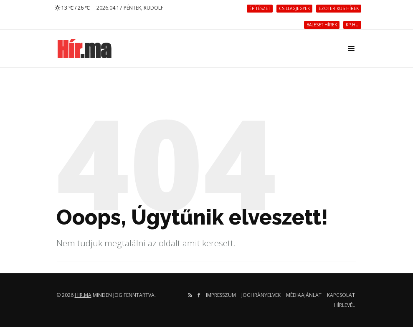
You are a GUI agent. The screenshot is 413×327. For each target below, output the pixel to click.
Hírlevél (344, 305)
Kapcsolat (341, 295)
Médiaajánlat (304, 295)
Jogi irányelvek (261, 295)
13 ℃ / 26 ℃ (72, 7)
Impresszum (221, 295)
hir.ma (83, 295)
